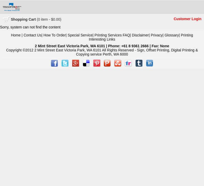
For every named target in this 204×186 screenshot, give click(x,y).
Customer (183, 19)
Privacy (157, 35)
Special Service (80, 35)
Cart (36, 19)
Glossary (171, 35)
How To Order (54, 35)
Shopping (19, 19)
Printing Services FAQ (112, 35)
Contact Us (32, 35)
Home (15, 35)
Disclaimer (140, 35)
